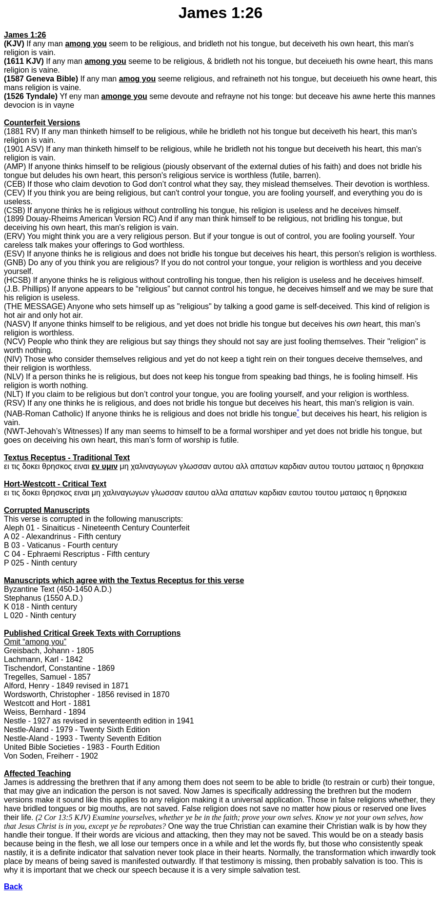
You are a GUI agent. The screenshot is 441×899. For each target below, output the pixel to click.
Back (13, 886)
